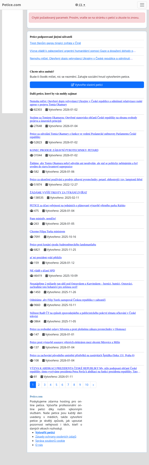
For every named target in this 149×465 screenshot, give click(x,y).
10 (86, 385)
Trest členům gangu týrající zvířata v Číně (55, 43)
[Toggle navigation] (142, 4)
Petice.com (11, 4)
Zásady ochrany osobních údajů (55, 436)
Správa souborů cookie (50, 441)
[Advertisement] (12, 61)
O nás (39, 445)
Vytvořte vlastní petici (87, 85)
